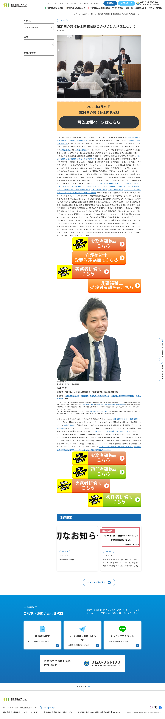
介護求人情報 (141, 8)
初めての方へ (52, 3)
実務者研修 (61, 141)
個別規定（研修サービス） (64, 712)
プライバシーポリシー (32, 712)
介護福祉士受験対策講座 (100, 8)
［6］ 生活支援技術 (131, 187)
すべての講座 (117, 8)
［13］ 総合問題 (89, 193)
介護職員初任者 (132, 138)
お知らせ (62, 21)
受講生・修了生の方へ (68, 3)
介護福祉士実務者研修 (76, 8)
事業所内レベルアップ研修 (99, 396)
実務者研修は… (70, 425)
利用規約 (47, 712)
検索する (51, 44)
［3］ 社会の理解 (73, 187)
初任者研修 (61, 428)
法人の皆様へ (95, 3)
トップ (74, 14)
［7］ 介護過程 (63, 190)
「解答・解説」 (81, 150)
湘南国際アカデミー (121, 419)
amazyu (117, 712)
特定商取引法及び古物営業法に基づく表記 (94, 712)
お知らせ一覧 (87, 14)
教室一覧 (129, 8)
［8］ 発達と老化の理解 (80, 190)
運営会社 (6, 712)
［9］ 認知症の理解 (99, 190)
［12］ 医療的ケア (74, 193)
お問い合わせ (126, 3)
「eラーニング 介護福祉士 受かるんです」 (111, 431)
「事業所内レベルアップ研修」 (99, 411)
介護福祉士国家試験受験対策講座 (122, 396)
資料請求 (110, 3)
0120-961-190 (149, 2)
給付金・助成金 (155, 8)
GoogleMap (49, 708)
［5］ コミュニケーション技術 (109, 187)
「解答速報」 (65, 150)
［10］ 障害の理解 (115, 190)
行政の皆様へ (83, 3)
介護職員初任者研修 (54, 8)
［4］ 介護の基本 (89, 187)
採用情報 (16, 712)
